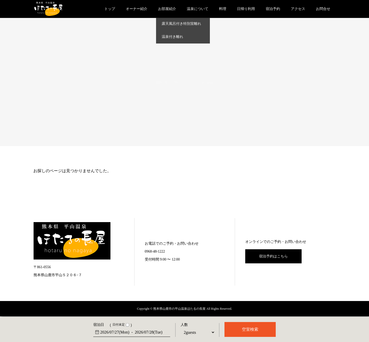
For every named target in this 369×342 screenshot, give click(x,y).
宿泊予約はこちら (273, 256)
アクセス (298, 9)
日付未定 (118, 324)
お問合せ (323, 9)
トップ (109, 9)
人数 (184, 325)
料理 (222, 9)
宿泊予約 (273, 9)
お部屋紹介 (167, 9)
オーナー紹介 (136, 9)
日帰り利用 (246, 9)
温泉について (197, 9)
